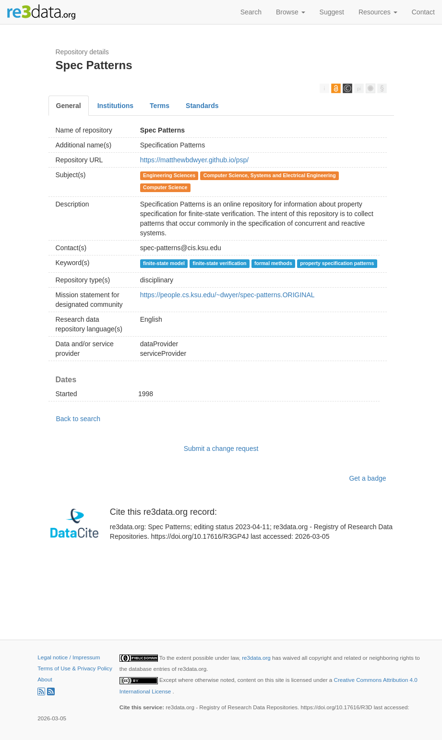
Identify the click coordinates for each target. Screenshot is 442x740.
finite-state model (164, 263)
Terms (159, 105)
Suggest (332, 12)
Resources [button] (377, 12)
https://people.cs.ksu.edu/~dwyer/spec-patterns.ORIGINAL (227, 295)
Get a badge (367, 478)
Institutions (115, 105)
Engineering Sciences (169, 175)
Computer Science (165, 187)
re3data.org (257, 658)
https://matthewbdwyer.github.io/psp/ (194, 160)
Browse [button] (290, 12)
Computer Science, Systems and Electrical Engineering (269, 175)
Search (251, 12)
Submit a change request (221, 448)
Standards (202, 105)
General (68, 105)
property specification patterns (337, 263)
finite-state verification (219, 263)
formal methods (273, 263)
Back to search (78, 419)
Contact (423, 12)
